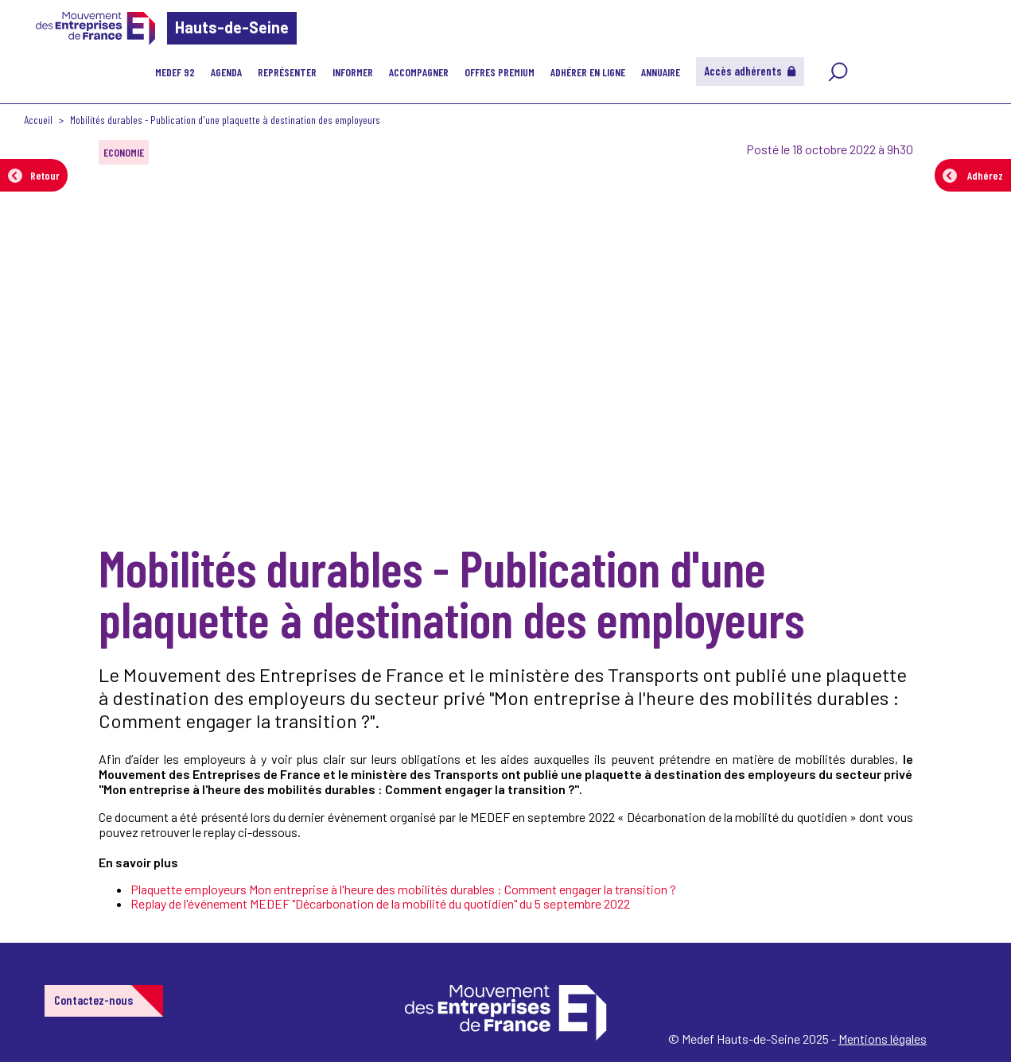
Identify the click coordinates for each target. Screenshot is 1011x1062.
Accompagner (419, 72)
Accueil (38, 119)
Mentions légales (882, 1038)
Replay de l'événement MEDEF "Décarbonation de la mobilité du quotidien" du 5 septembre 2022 (380, 903)
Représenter (287, 72)
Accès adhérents (750, 71)
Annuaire (660, 72)
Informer (352, 72)
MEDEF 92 (175, 72)
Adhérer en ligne (587, 72)
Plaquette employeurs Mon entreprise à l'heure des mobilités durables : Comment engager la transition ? (403, 889)
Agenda (226, 72)
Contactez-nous (93, 999)
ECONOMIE (123, 152)
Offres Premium (500, 72)
